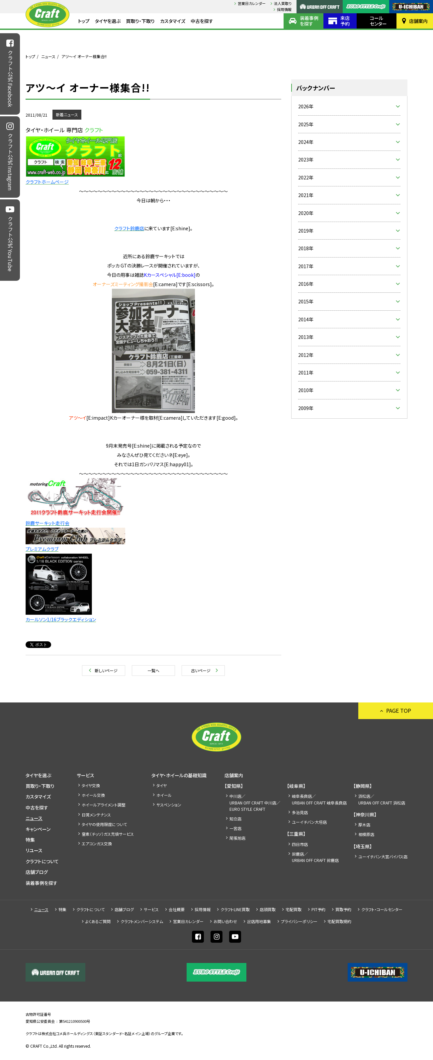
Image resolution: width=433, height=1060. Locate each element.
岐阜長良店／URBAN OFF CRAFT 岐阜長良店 (319, 799)
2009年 (305, 408)
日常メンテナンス (96, 814)
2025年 (305, 124)
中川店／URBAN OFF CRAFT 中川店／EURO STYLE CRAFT (254, 802)
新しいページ (106, 670)
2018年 (305, 248)
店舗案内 (418, 21)
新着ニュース (67, 114)
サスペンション (168, 804)
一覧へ (153, 670)
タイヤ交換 (91, 785)
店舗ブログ (37, 872)
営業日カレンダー (252, 3)
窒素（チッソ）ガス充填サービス (108, 834)
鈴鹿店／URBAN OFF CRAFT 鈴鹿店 (315, 857)
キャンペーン (38, 829)
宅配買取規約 (339, 921)
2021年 (305, 195)
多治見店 (300, 812)
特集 (30, 839)
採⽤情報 (284, 9)
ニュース (48, 56)
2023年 (305, 159)
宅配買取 (294, 909)
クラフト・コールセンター (381, 909)
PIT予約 (318, 909)
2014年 (305, 319)
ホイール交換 (93, 795)
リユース (34, 850)
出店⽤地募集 (259, 921)
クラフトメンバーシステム (142, 921)
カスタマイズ (172, 21)
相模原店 (366, 834)
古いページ (201, 670)
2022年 (305, 177)
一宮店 (235, 828)
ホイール (164, 795)
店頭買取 (268, 909)
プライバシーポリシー (299, 921)
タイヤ (161, 785)
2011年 (305, 372)
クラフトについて (42, 861)
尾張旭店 (237, 838)
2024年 (305, 142)
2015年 (305, 301)
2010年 (305, 390)
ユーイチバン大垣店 (309, 822)
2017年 (305, 266)
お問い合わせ (225, 921)
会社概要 (177, 909)
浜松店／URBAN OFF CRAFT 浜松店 (381, 799)
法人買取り (283, 3)
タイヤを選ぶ (108, 21)
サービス (85, 775)
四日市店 (300, 844)
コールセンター (378, 21)
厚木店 (364, 824)
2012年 (305, 355)
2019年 (305, 230)
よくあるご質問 (98, 921)
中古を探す (202, 21)
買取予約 (343, 909)
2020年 (305, 213)
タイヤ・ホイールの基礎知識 (179, 775)
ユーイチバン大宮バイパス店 (382, 856)
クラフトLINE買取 (235, 909)
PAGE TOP (398, 710)
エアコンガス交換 (97, 843)
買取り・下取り (140, 21)
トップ (84, 21)
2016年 (305, 283)
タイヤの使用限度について (104, 824)
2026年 (305, 106)
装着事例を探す (309, 21)
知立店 (235, 818)
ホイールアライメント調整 (104, 804)
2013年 (305, 337)
